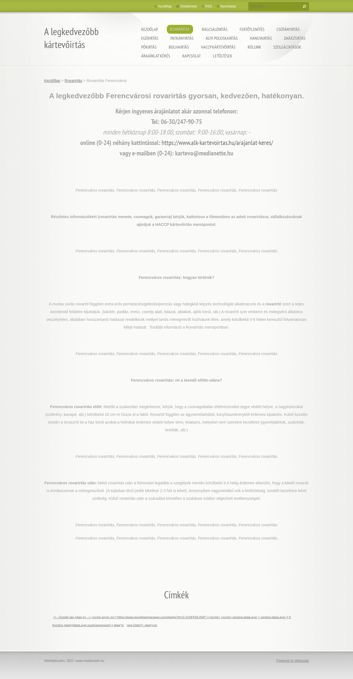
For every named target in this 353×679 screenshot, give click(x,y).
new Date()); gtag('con (142, 625)
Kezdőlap (149, 29)
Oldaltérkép (188, 6)
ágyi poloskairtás (222, 38)
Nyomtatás (228, 6)
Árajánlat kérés (155, 56)
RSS (208, 6)
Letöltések (222, 56)
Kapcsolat (191, 56)
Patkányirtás (182, 38)
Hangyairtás (261, 38)
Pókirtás (149, 47)
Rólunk (254, 47)
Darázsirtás (295, 38)
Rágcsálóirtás (215, 29)
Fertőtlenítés (252, 29)
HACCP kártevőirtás (218, 47)
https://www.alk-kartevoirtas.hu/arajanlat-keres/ (217, 142)
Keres (303, 6)
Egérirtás (149, 38)
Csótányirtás (288, 29)
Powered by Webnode (292, 661)
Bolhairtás (179, 47)
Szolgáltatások (287, 47)
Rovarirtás (180, 29)
